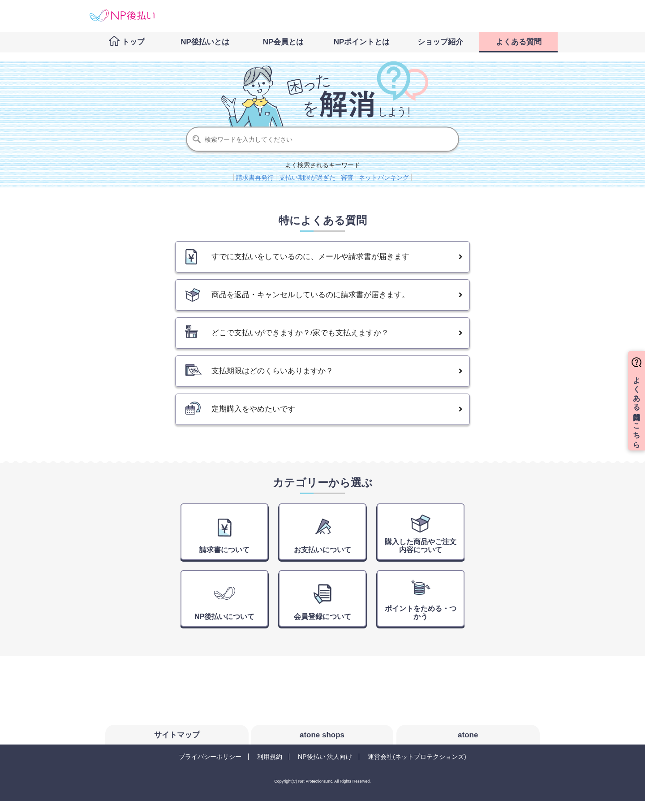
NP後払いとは (205, 42)
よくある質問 (519, 42)
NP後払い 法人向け (325, 756)
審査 (347, 177)
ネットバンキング (384, 177)
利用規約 (269, 756)
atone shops (322, 735)
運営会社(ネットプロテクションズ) (417, 756)
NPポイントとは (362, 42)
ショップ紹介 (440, 42)
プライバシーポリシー (210, 756)
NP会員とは (283, 42)
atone (468, 735)
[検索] (322, 139)
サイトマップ (177, 735)
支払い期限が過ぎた (307, 177)
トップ (133, 42)
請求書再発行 (255, 177)
